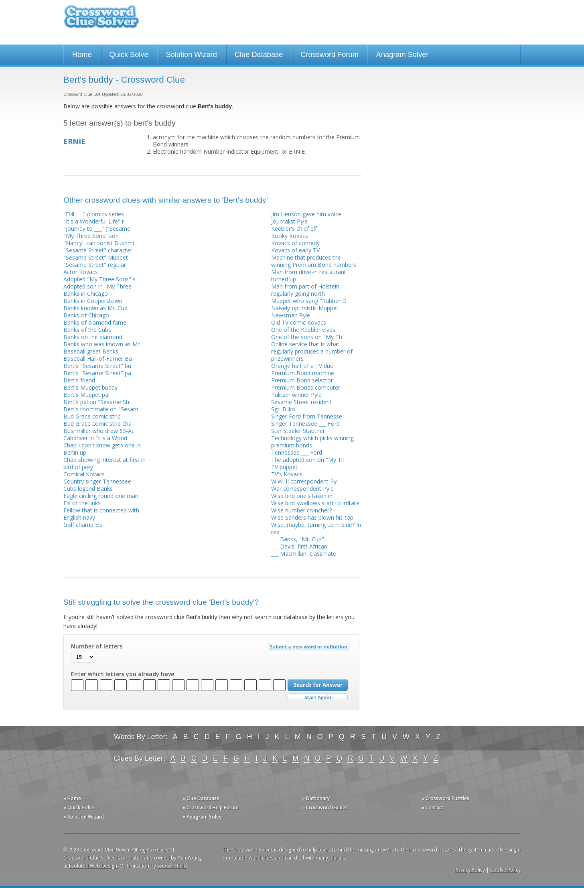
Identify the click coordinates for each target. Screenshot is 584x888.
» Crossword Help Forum (210, 807)
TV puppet (284, 467)
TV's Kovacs (286, 474)
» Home (72, 798)
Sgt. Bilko (283, 409)
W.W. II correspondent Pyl (304, 481)
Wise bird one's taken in (302, 496)
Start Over (318, 697)
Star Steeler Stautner (298, 431)
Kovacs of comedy (295, 243)
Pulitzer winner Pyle (296, 394)
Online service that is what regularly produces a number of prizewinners (312, 351)
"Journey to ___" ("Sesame (96, 228)
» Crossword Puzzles (445, 798)
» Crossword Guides (325, 807)
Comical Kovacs (84, 474)
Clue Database (259, 55)
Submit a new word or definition (309, 649)
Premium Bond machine (302, 373)
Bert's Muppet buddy (90, 387)
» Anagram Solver (202, 816)
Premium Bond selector (302, 380)
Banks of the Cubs (87, 329)
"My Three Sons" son (91, 236)
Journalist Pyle (289, 221)
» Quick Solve (78, 807)
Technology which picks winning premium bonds (312, 441)
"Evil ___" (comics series (93, 214)
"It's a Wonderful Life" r (93, 221)
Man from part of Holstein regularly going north (305, 289)
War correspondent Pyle (302, 488)
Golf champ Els (82, 524)
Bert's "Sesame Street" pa (97, 373)
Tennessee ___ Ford (296, 452)
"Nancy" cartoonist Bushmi (98, 243)
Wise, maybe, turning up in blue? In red (316, 528)
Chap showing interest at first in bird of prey (104, 463)
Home (82, 55)
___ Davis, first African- (300, 546)
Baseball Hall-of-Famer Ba (97, 358)
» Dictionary (316, 798)
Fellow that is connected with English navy (101, 513)
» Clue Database (200, 798)
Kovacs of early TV (295, 250)
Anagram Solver (402, 55)
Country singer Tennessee (97, 481)
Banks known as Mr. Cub (95, 308)
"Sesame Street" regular (94, 264)
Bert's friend (79, 380)
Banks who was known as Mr (101, 344)
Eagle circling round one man (100, 496)
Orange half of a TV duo (302, 366)
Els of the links (82, 503)
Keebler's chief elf (294, 228)
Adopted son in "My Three (97, 286)
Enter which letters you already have (122, 674)
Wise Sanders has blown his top (312, 517)
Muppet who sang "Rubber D (309, 301)
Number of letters (96, 646)
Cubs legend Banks (88, 488)
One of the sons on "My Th (306, 337)
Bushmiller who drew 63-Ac (98, 431)
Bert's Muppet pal (86, 394)
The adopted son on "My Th (308, 459)
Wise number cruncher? (301, 510)
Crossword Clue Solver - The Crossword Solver (101, 20)
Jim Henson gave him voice (306, 214)
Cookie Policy (505, 869)
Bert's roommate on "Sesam (100, 409)
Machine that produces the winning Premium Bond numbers (313, 261)
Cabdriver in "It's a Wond (95, 438)
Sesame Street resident (301, 402)
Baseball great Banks (90, 351)
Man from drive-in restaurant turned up (308, 275)
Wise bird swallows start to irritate (315, 503)
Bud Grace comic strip (92, 416)
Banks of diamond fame (94, 322)
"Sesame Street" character (97, 250)
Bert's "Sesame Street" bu (97, 366)
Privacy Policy (469, 869)
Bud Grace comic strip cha (97, 423)
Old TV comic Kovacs (298, 322)
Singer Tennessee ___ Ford (305, 423)
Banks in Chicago (85, 293)
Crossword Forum (329, 55)
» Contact (433, 807)
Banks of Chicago (86, 315)
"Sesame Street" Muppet (95, 257)
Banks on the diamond (92, 337)
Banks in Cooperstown (92, 301)
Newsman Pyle (290, 315)
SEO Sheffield (172, 865)
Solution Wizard (191, 55)
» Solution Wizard (83, 816)
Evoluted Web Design (93, 865)
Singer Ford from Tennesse (306, 416)
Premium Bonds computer (305, 387)
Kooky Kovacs (289, 236)
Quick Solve (129, 55)
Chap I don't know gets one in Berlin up (102, 448)
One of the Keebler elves (303, 329)
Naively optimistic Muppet (305, 308)
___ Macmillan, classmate (303, 553)
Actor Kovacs (80, 272)
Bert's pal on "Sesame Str (96, 402)
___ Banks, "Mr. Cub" (297, 539)
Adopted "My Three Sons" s (99, 279)
